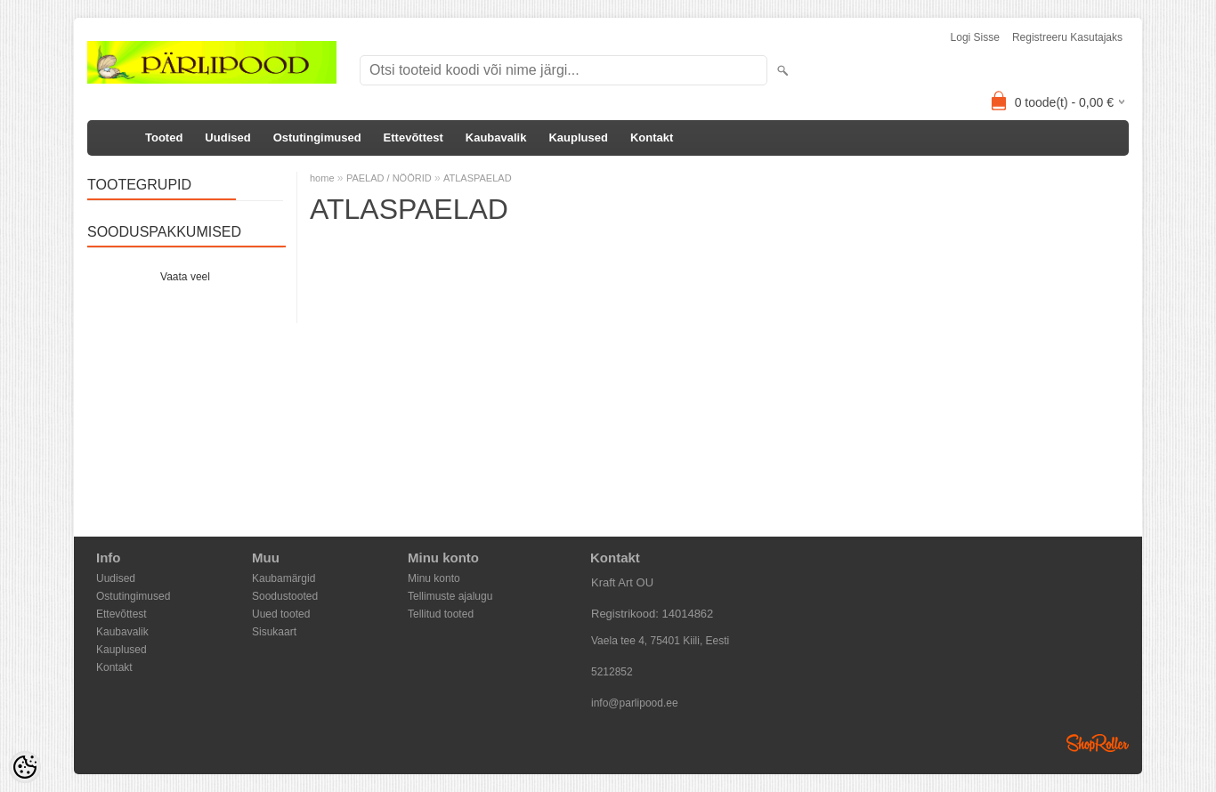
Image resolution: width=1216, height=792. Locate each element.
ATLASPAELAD (477, 178)
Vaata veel (185, 277)
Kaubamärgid (283, 578)
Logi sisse (975, 37)
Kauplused (577, 137)
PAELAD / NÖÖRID (389, 178)
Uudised (227, 137)
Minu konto (434, 578)
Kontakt (651, 137)
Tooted (163, 137)
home (322, 178)
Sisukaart (274, 632)
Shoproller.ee (1097, 743)
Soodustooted (285, 596)
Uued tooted (281, 614)
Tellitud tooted (441, 614)
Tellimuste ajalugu (450, 596)
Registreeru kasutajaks (1067, 37)
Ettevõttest (413, 137)
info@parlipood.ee (634, 703)
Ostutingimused (317, 137)
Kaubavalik (496, 137)
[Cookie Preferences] (25, 767)
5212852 (612, 672)
